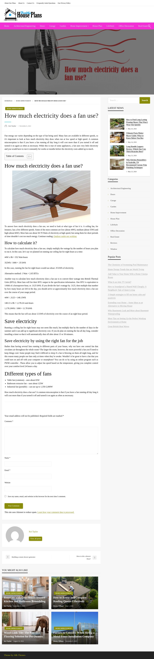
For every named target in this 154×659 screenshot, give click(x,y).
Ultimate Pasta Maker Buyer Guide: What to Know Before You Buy (135, 135)
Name (7, 458)
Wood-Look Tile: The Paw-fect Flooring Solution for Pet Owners (23, 634)
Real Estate (114, 237)
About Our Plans (10, 3)
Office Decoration (126, 26)
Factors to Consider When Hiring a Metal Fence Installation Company (73, 634)
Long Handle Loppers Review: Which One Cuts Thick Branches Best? (136, 149)
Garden (63, 26)
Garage (52, 26)
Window (113, 249)
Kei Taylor (12, 126)
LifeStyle (110, 26)
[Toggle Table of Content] (28, 156)
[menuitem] (6, 26)
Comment (9, 421)
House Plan (97, 26)
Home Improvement (78, 26)
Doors (42, 26)
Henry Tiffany (58, 606)
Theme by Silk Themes (14, 655)
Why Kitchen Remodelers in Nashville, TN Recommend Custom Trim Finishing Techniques (136, 164)
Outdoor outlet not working (65, 236)
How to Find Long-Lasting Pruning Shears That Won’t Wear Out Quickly (137, 122)
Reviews (113, 243)
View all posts (35, 539)
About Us (21, 3)
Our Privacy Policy (64, 3)
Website (7, 483)
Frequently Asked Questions (46, 3)
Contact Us (30, 3)
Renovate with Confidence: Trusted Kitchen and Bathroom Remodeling (24, 599)
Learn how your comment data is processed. (55, 512)
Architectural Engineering (24, 26)
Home (6, 26)
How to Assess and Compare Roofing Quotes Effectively (69, 599)
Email (7, 470)
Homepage (8, 101)
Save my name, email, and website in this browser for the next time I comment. (37, 496)
